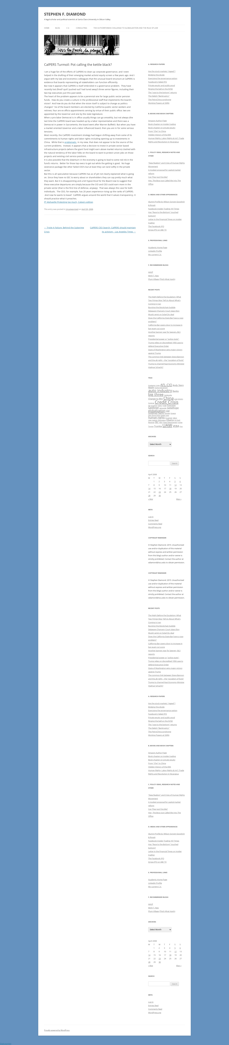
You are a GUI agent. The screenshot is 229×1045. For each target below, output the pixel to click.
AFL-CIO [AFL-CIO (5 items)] (166, 385)
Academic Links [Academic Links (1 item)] (154, 385)
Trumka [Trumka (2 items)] (158, 426)
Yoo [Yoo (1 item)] (181, 426)
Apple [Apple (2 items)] (151, 387)
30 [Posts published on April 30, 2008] (160, 495)
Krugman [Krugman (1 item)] (168, 418)
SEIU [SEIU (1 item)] (161, 422)
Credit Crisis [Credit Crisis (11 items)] (166, 402)
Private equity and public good (161, 85)
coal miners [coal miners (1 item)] (178, 399)
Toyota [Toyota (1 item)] (150, 426)
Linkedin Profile (155, 251)
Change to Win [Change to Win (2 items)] (155, 398)
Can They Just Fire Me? (158, 177)
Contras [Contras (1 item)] (151, 403)
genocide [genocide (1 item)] (163, 408)
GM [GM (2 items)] (167, 410)
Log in (150, 516)
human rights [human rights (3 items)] (156, 417)
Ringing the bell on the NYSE (160, 89)
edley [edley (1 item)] (160, 406)
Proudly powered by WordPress (57, 1030)
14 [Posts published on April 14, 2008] (149, 488)
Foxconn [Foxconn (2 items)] (171, 405)
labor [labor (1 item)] (175, 418)
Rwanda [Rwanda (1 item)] (151, 422)
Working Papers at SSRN (158, 103)
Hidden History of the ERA (159, 134)
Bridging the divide (156, 75)
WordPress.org (154, 527)
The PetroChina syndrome (159, 99)
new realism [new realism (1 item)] (152, 420)
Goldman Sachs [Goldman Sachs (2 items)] (156, 413)
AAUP (150, 272)
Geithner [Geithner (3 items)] (153, 407)
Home (46, 28)
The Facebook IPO (156, 226)
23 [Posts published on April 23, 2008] (160, 492)
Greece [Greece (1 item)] (173, 413)
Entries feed (153, 520)
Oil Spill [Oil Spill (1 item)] (177, 420)
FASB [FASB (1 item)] (164, 406)
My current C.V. (155, 254)
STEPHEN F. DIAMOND (65, 14)
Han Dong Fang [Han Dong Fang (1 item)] (154, 415)
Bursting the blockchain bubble (161, 307)
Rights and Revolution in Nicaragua (163, 141)
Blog (57, 28)
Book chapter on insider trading (162, 124)
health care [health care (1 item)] (165, 415)
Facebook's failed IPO (157, 82)
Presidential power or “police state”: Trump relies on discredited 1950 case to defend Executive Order (165, 342)
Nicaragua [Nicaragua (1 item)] (162, 420)
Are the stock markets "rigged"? (161, 71)
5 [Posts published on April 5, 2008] (174, 481)
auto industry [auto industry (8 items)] (160, 390)
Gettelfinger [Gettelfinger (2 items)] (173, 407)
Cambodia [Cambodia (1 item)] (168, 395)
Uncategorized (72, 209)
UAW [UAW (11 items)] (167, 425)
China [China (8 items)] (168, 398)
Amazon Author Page (157, 120)
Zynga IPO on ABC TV (157, 230)
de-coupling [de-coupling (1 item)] (152, 406)
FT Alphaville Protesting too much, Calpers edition (68, 202)
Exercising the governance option (162, 78)
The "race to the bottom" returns (162, 92)
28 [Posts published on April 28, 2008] (149, 495)
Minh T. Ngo (153, 275)
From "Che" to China (157, 131)
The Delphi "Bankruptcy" (158, 96)
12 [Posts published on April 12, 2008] (175, 485)
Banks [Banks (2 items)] (176, 391)
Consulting (81, 28)
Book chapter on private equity (161, 127)
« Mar (150, 499)
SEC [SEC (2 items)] (157, 422)
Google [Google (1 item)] (167, 413)
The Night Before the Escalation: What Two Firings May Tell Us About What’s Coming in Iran (164, 300)
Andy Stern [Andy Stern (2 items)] (178, 385)
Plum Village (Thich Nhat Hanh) (161, 279)
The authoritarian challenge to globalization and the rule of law (126, 28)
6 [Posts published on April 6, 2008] (180, 481)
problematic (70, 142)
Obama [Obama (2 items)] (170, 419)
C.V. (67, 28)
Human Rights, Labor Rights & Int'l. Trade (166, 138)
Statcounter (5, 1043)
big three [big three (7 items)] (155, 394)
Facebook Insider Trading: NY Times (163, 208)
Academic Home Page (157, 247)
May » (178, 499)
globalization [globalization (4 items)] (156, 411)
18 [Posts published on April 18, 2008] (170, 488)
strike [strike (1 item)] (180, 422)
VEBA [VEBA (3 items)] (176, 426)
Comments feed (155, 523)
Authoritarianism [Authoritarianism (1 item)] (161, 388)
